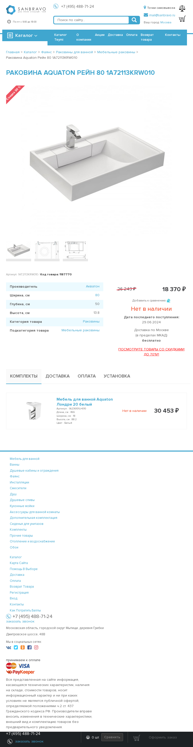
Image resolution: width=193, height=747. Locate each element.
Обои (14, 547)
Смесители (18, 488)
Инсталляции (19, 482)
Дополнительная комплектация (33, 518)
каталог (16, 557)
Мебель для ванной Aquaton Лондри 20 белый (85, 402)
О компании (83, 37)
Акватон (93, 286)
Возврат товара (147, 37)
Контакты (172, 35)
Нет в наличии (134, 411)
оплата (15, 581)
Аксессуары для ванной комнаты (35, 512)
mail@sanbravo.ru (159, 15)
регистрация (19, 593)
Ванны (14, 465)
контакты (17, 604)
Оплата (131, 35)
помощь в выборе (24, 569)
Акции (100, 35)
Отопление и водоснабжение (32, 541)
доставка (17, 575)
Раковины (91, 321)
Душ (13, 494)
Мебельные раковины (81, 330)
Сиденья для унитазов (26, 524)
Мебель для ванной (24, 459)
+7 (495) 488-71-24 (77, 6)
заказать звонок (20, 621)
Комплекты (18, 530)
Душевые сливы (22, 500)
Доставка (115, 35)
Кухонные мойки (22, 506)
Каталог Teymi (60, 37)
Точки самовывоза (159, 8)
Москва (165, 22)
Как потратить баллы (25, 610)
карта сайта (19, 563)
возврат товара (22, 587)
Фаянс (15, 476)
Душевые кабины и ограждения (34, 471)
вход (13, 598)
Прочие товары (21, 536)
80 (97, 295)
